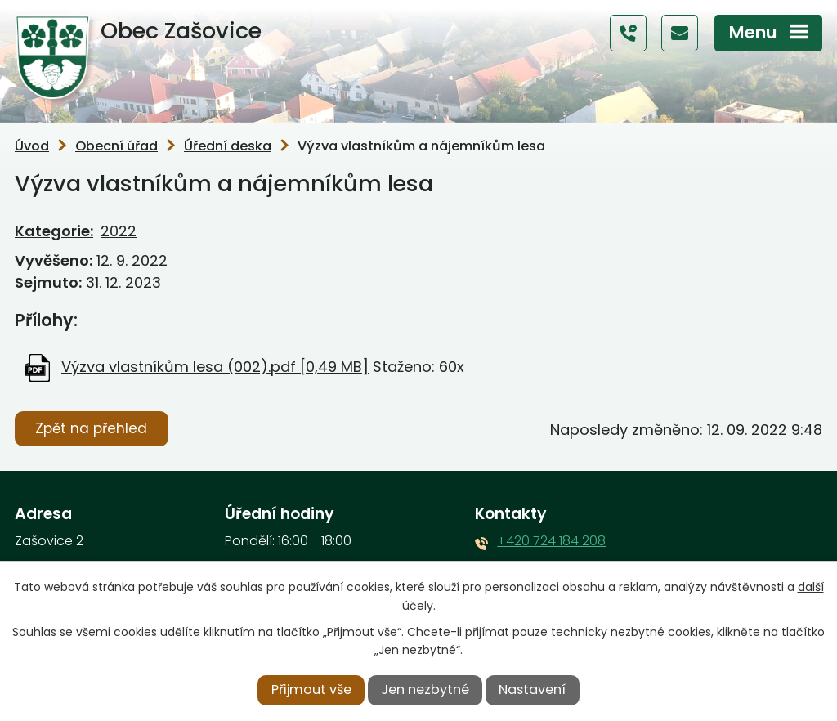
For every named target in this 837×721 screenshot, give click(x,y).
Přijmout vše (311, 689)
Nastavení (532, 689)
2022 (119, 231)
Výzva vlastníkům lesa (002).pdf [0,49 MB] (215, 366)
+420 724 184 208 (551, 540)
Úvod (32, 146)
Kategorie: (54, 231)
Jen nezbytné (425, 689)
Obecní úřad (116, 146)
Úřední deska (227, 146)
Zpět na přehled (91, 428)
